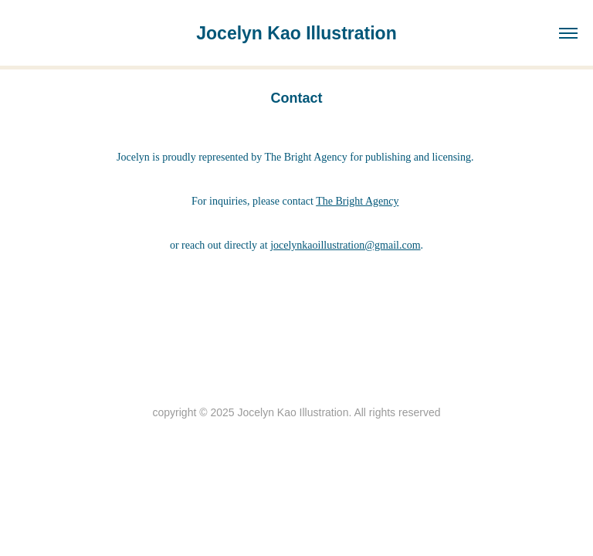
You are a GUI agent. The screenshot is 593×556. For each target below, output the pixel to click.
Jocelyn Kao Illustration (296, 33)
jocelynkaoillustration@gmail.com (345, 245)
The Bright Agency (357, 201)
